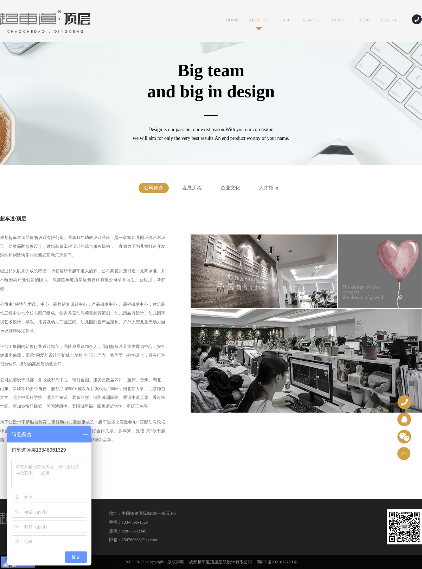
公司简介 (154, 187)
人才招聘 (269, 187)
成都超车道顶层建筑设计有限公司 (220, 562)
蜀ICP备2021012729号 (277, 562)
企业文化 (230, 187)
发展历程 (192, 187)
